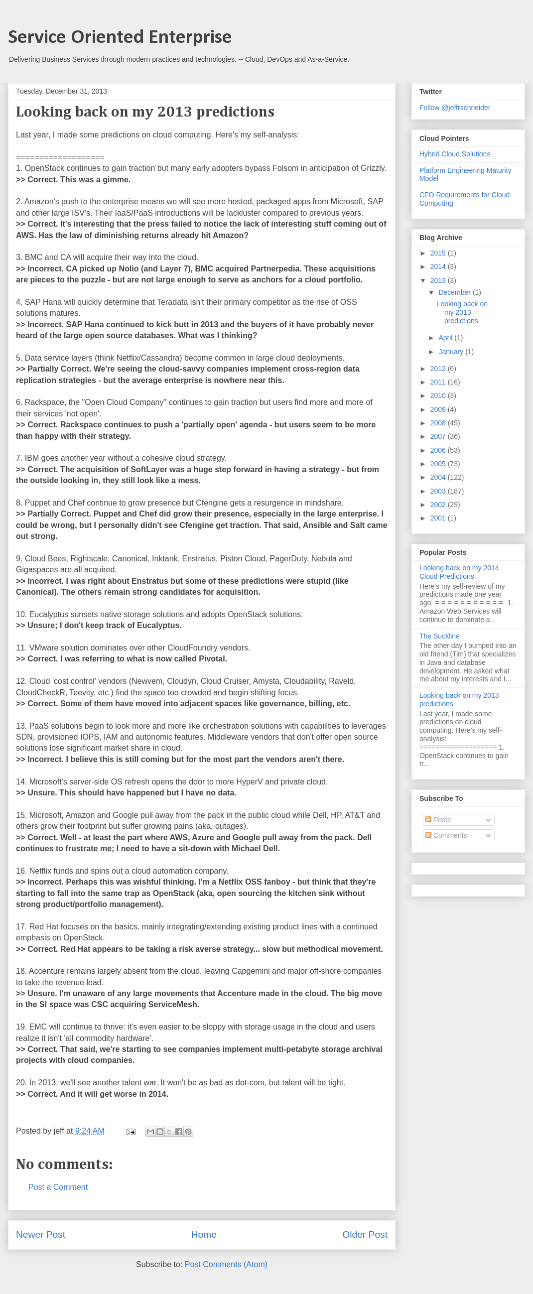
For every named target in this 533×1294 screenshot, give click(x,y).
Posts (438, 820)
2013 (439, 280)
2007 (439, 436)
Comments (446, 835)
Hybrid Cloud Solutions (454, 154)
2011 (439, 382)
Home (204, 1234)
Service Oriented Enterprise (120, 38)
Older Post (365, 1234)
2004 (439, 477)
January (451, 352)
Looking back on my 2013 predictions (462, 312)
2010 (439, 395)
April (446, 338)
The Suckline (439, 636)
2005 (439, 464)
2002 (439, 505)
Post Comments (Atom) (226, 1264)
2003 (439, 491)
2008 (439, 423)
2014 (439, 266)
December (455, 292)
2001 (439, 518)
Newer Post (40, 1234)
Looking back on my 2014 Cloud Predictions (459, 572)
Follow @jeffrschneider (454, 108)
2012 (439, 369)
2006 (439, 450)
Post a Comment (58, 1187)
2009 (439, 409)
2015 (439, 253)
